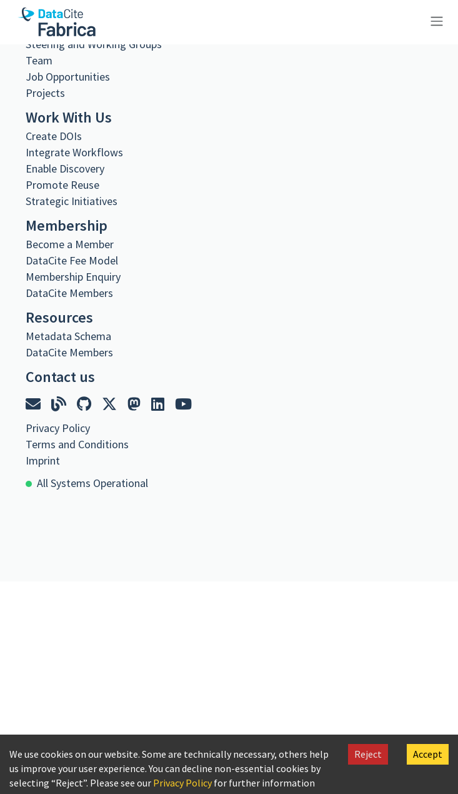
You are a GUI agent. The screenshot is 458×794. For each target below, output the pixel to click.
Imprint (43, 460)
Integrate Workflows (74, 152)
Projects (45, 93)
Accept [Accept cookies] (427, 754)
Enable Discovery (65, 168)
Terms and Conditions (77, 444)
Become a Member (70, 244)
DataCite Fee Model (72, 260)
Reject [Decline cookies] (368, 754)
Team (39, 60)
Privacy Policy (182, 782)
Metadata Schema (68, 336)
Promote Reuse (62, 185)
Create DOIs (54, 136)
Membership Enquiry (73, 276)
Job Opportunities (68, 76)
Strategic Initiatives (71, 201)
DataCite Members (69, 293)
